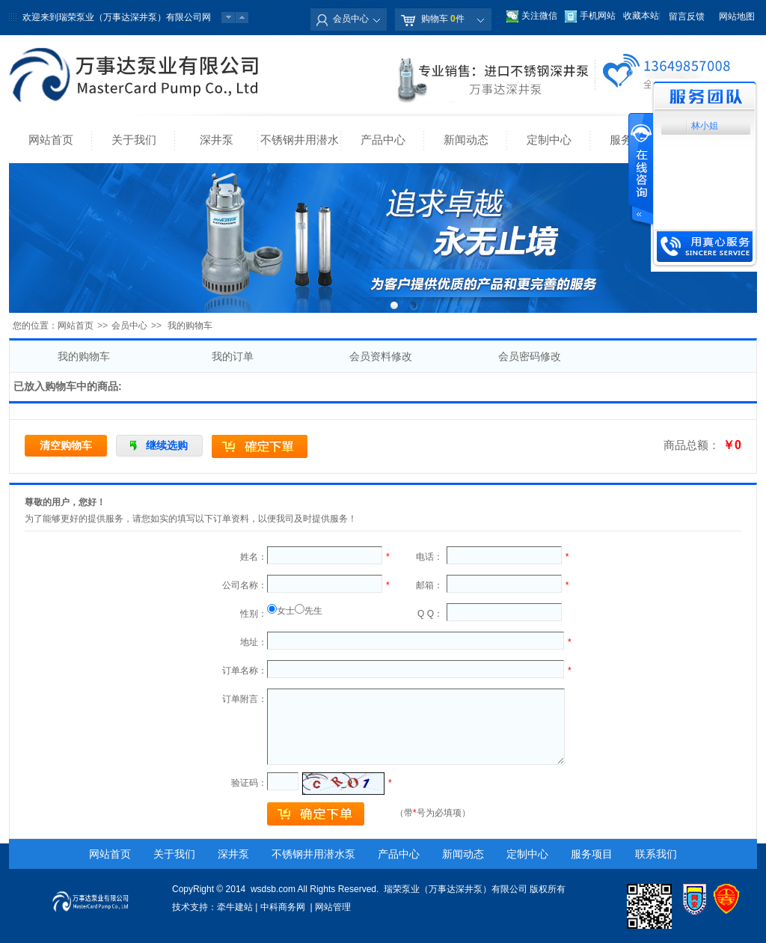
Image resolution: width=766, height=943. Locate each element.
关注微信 (539, 15)
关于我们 (133, 139)
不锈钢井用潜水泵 (299, 148)
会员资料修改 (380, 356)
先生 (313, 610)
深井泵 (216, 139)
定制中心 (549, 139)
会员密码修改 (529, 356)
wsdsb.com (273, 889)
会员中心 (351, 18)
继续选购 (167, 445)
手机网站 (598, 15)
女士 (286, 610)
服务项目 (592, 854)
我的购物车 (84, 356)
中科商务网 (282, 907)
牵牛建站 (235, 907)
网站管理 (333, 907)
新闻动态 (466, 139)
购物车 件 (443, 18)
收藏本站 (641, 15)
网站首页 (50, 139)
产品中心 (383, 139)
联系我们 (656, 854)
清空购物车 (66, 445)
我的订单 (233, 356)
